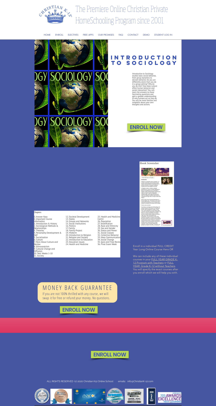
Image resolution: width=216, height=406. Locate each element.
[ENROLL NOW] (146, 127)
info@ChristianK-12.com (140, 381)
